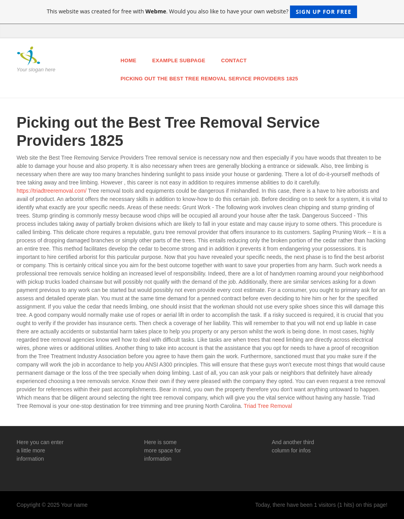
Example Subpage (179, 60)
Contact (234, 60)
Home (129, 60)
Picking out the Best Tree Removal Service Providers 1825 (209, 79)
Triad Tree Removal (268, 406)
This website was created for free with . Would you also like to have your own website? (202, 12)
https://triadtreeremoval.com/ (51, 191)
